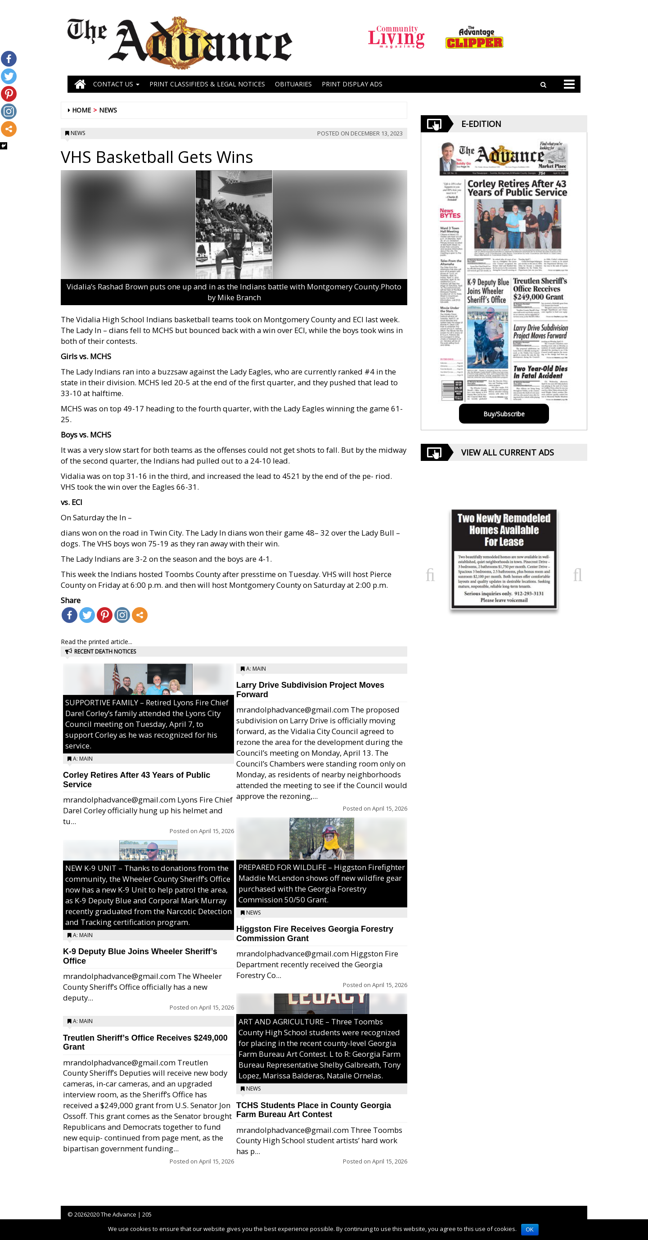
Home (81, 110)
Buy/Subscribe (504, 414)
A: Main (83, 758)
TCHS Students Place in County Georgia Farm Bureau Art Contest (313, 1110)
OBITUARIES (293, 84)
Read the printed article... (96, 641)
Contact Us (116, 84)
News (108, 110)
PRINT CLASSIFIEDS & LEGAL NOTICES (207, 84)
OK (530, 1229)
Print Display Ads (352, 84)
